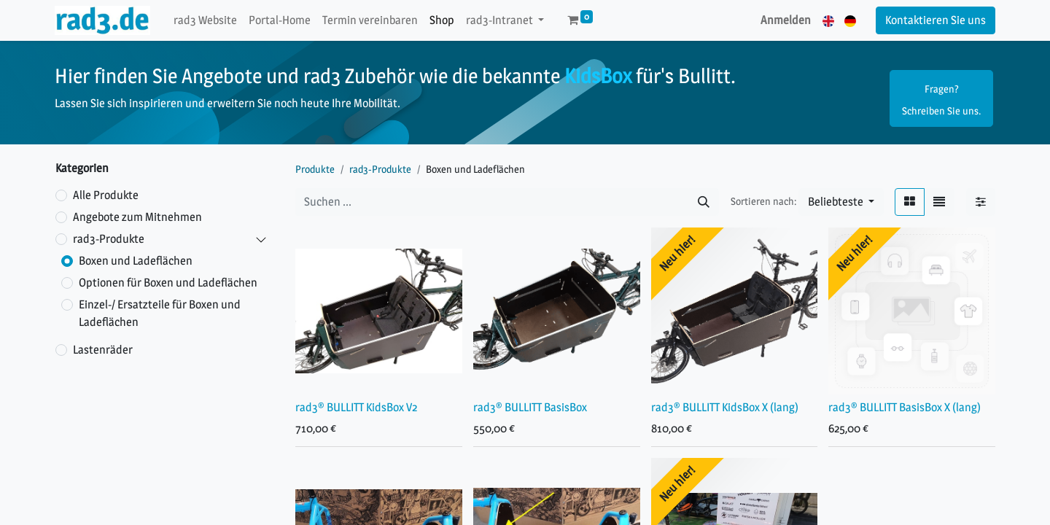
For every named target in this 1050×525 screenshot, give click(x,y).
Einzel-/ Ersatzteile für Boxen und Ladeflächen (160, 313)
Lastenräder (103, 350)
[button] (841, 202)
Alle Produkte (106, 195)
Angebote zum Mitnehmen (137, 217)
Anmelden (786, 20)
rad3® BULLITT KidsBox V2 (356, 407)
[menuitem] (205, 20)
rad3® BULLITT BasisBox (530, 407)
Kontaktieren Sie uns (935, 20)
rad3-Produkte (108, 239)
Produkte (315, 169)
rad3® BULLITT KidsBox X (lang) (724, 407)
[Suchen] (703, 202)
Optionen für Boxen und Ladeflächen (168, 282)
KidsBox (597, 75)
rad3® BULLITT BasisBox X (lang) (904, 407)
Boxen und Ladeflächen (135, 261)
